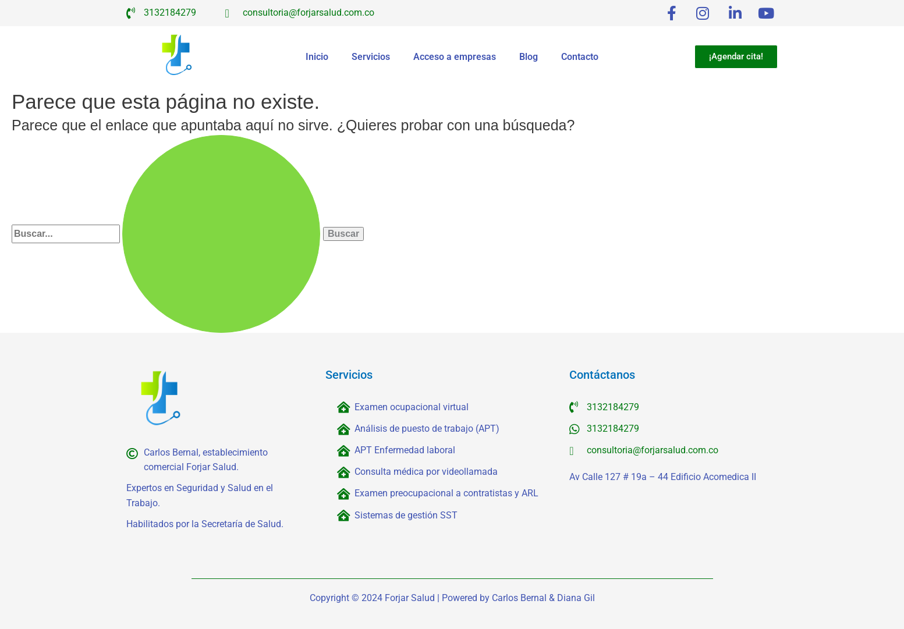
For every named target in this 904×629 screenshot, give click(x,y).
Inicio (317, 56)
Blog (528, 56)
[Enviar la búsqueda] (221, 234)
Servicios (371, 56)
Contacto (579, 56)
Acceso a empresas (454, 56)
